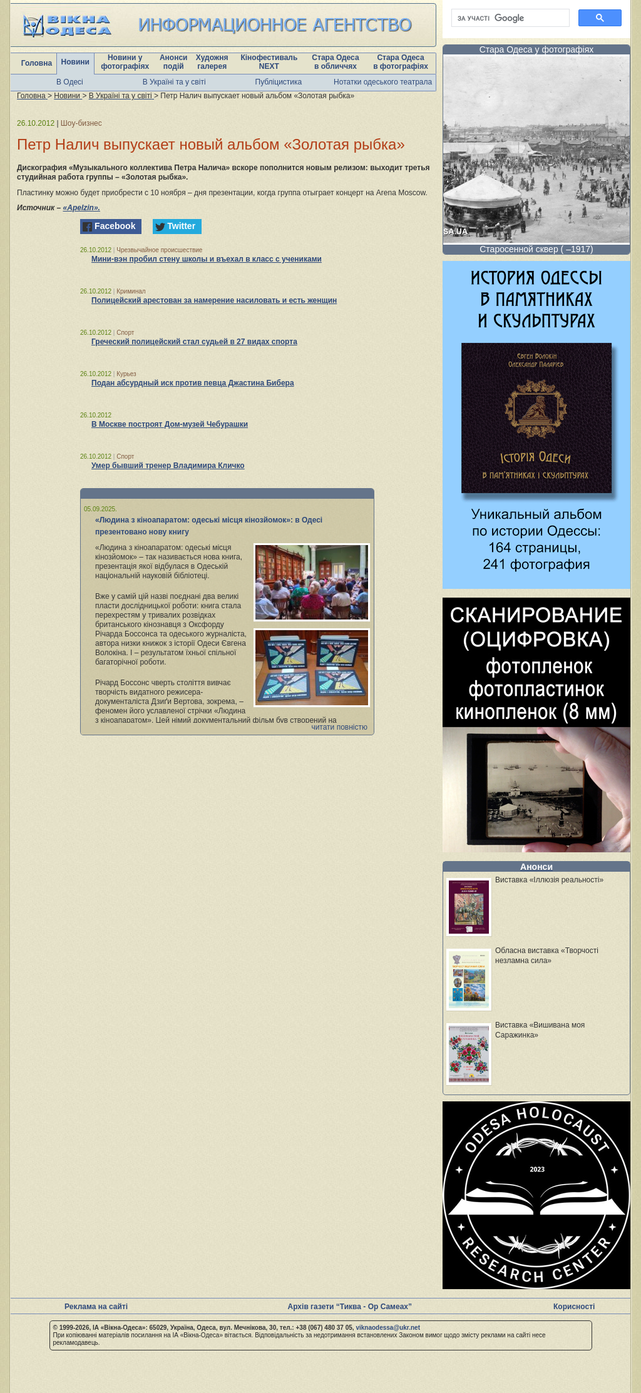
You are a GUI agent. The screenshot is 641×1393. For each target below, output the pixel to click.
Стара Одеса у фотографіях (536, 49)
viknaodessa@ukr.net (388, 1327)
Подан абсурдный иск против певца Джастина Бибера (192, 383)
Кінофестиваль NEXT (268, 62)
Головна (36, 63)
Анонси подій (174, 62)
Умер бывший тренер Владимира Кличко (168, 465)
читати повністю (339, 727)
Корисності (574, 1306)
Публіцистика (278, 82)
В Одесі (69, 82)
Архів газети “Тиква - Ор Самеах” (350, 1306)
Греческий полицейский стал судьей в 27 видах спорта (194, 341)
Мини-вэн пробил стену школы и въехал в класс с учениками (206, 259)
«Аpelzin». (81, 207)
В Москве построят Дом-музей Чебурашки (169, 424)
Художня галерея (212, 62)
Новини (75, 62)
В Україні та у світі (174, 82)
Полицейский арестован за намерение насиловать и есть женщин (214, 300)
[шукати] (509, 18)
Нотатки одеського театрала (383, 82)
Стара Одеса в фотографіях (400, 62)
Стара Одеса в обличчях (335, 62)
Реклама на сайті (96, 1306)
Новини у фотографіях (125, 62)
